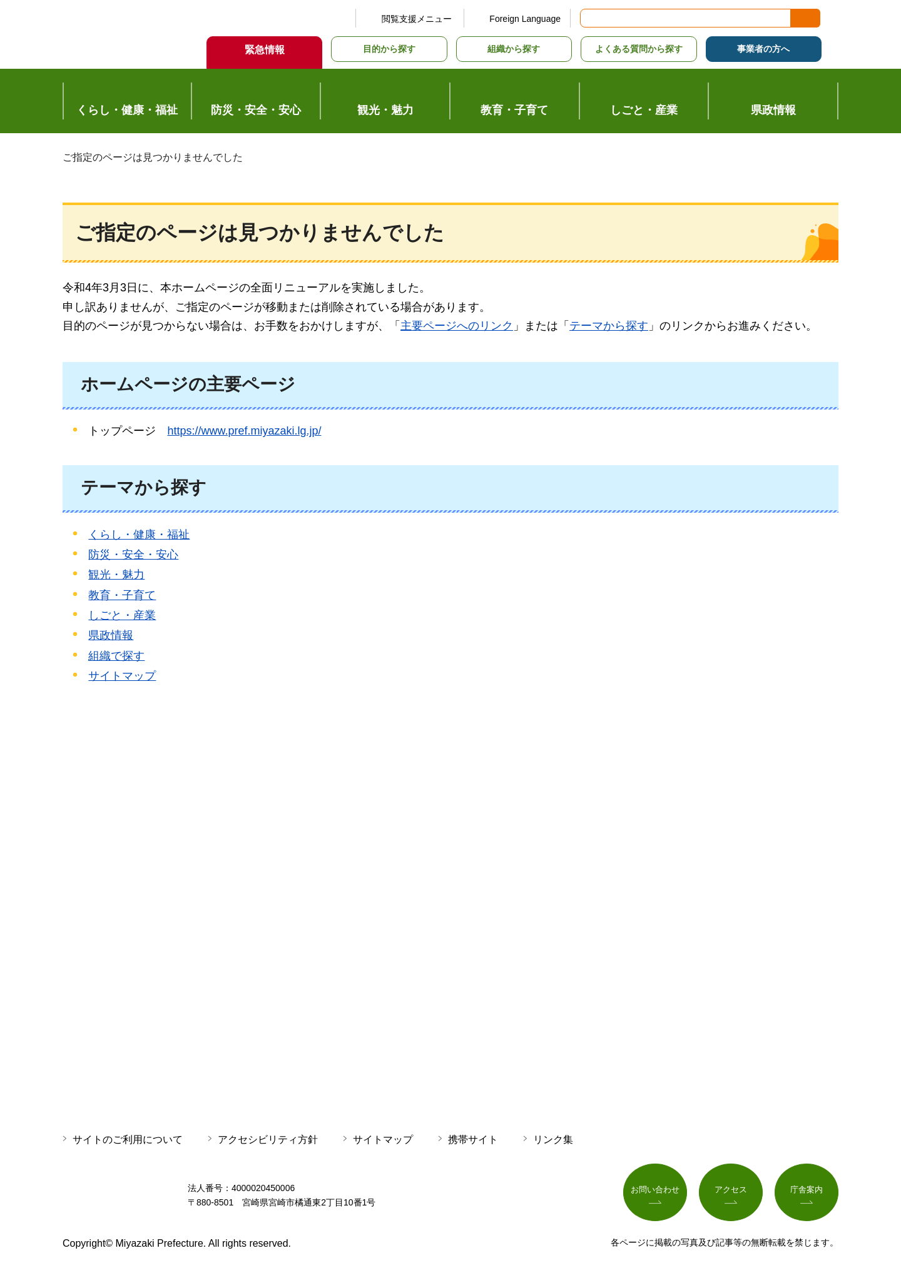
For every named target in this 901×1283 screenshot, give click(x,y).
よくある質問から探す (639, 49)
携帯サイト (473, 1139)
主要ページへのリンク (456, 325)
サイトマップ (122, 676)
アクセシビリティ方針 (268, 1139)
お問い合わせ (655, 1193)
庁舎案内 (806, 1193)
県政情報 (110, 635)
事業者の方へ (763, 49)
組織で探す (116, 656)
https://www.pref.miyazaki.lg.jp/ (244, 431)
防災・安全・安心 (133, 554)
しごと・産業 (122, 615)
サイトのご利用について (128, 1139)
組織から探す (513, 49)
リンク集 (553, 1139)
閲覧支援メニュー (417, 19)
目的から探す (389, 49)
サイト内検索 (590, 18)
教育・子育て (122, 595)
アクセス (730, 1193)
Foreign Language (525, 19)
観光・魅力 (116, 574)
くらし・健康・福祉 (139, 534)
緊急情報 (265, 49)
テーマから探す (608, 325)
